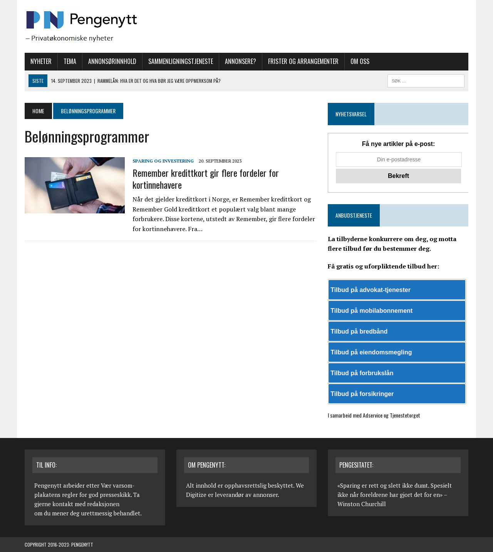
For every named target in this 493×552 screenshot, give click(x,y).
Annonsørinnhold (112, 61)
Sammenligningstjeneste (180, 61)
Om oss (359, 61)
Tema (70, 61)
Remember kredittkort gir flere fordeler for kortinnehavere (205, 178)
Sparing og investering (163, 161)
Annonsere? (240, 61)
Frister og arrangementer (303, 61)
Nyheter (41, 61)
